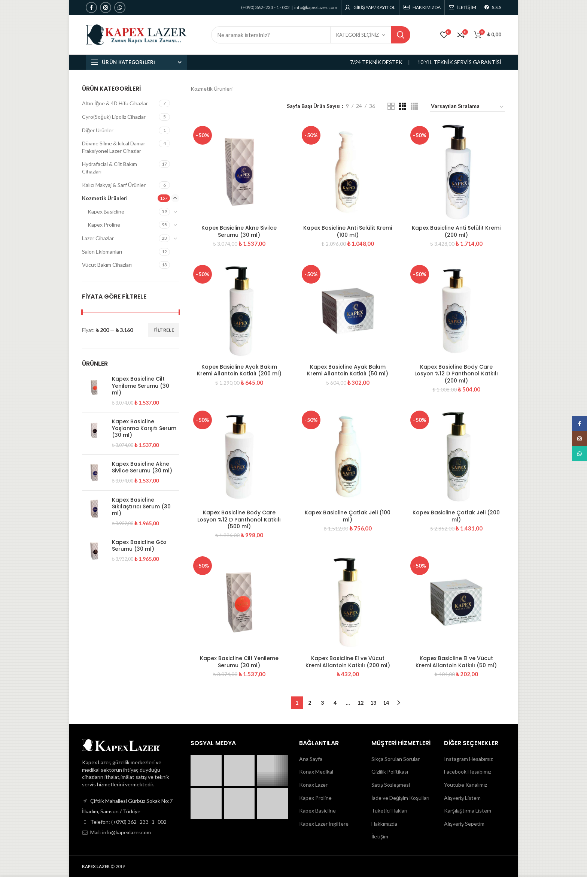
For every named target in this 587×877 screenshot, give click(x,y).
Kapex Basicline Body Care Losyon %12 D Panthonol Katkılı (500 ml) (239, 519)
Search (400, 34)
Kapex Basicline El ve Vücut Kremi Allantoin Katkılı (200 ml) (347, 661)
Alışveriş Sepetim (464, 823)
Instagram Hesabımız (468, 759)
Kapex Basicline (106, 211)
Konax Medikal (316, 771)
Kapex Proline (104, 224)
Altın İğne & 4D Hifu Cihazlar (115, 103)
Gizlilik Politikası (389, 771)
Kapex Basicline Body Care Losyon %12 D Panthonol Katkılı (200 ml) (456, 373)
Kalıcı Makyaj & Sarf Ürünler (114, 185)
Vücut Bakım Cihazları (107, 264)
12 (361, 702)
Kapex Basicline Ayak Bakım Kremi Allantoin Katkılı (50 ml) (347, 370)
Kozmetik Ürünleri (105, 198)
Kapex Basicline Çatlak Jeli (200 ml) (456, 516)
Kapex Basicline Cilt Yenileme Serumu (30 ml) (239, 661)
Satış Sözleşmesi (390, 784)
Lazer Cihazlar (98, 238)
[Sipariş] (467, 107)
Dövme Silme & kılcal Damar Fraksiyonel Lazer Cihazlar (113, 147)
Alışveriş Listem (462, 798)
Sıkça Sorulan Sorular (395, 759)
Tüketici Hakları (389, 810)
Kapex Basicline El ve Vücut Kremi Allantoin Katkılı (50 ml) (456, 661)
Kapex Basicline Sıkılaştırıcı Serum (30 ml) (141, 506)
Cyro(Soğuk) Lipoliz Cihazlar (114, 117)
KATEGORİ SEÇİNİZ (357, 35)
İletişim (379, 836)
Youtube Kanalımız (465, 784)
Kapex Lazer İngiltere (324, 823)
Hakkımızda (384, 823)
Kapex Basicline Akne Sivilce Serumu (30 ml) (239, 231)
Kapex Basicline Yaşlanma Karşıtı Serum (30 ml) (144, 428)
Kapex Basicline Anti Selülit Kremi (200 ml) (456, 231)
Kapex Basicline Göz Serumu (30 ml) (139, 545)
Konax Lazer (313, 784)
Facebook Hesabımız (467, 771)
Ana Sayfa (310, 759)
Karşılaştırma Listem (467, 810)
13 (373, 702)
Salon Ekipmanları (102, 251)
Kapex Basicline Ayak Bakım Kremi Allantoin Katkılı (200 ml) (239, 370)
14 (386, 702)
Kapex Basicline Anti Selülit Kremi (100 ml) (347, 231)
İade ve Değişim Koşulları (400, 798)
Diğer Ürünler (97, 130)
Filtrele (163, 330)
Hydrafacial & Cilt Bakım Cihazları (109, 168)
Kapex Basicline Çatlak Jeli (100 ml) (347, 516)
